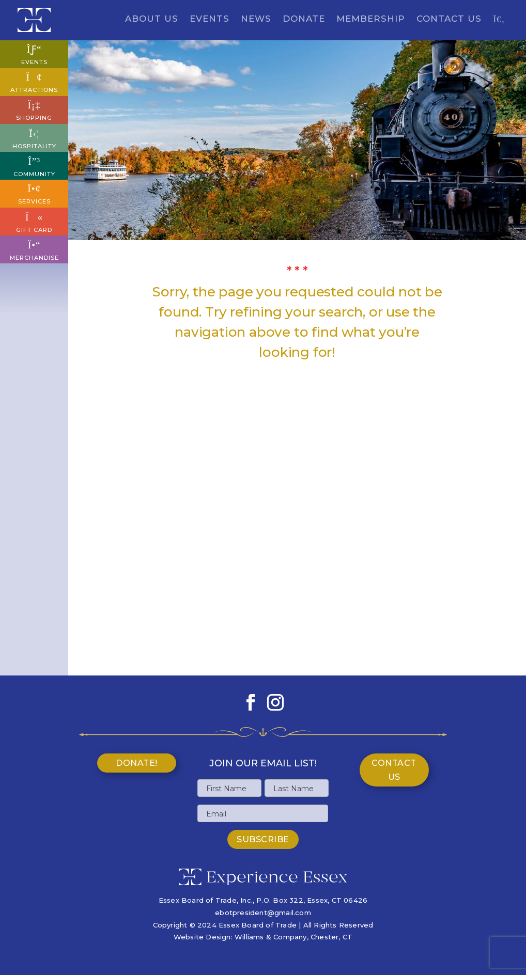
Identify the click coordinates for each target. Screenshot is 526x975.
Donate (304, 19)
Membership (370, 19)
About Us (151, 19)
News (256, 19)
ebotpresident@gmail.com (263, 912)
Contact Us (449, 19)
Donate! (137, 763)
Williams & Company (271, 937)
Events (209, 19)
